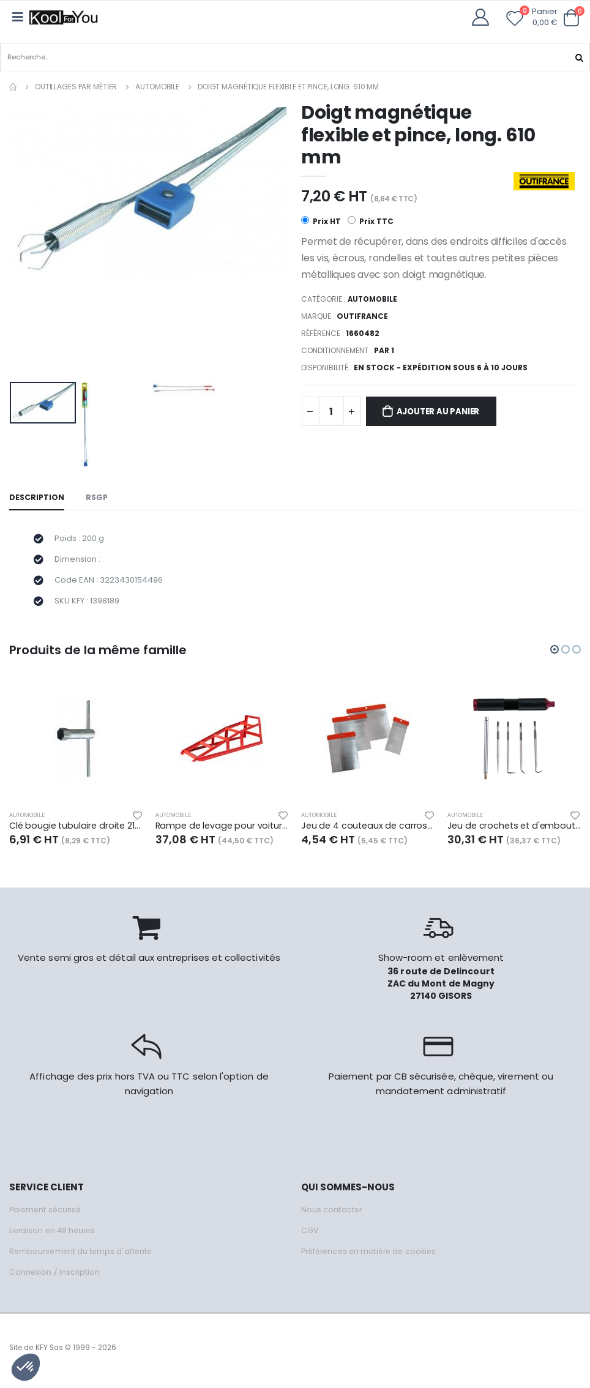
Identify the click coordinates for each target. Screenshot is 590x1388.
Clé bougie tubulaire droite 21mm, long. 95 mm (76, 832)
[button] (571, 18)
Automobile (157, 86)
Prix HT (321, 221)
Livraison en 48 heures (54, 1236)
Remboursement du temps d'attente (82, 1257)
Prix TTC (371, 221)
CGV (310, 1236)
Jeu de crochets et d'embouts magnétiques (514, 832)
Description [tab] (37, 498)
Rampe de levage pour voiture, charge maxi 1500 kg (222, 832)
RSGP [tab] (98, 498)
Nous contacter (332, 1216)
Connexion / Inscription (55, 1278)
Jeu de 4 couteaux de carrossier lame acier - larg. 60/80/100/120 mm (368, 832)
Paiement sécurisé (46, 1216)
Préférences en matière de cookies (372, 1257)
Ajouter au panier (444, 412)
